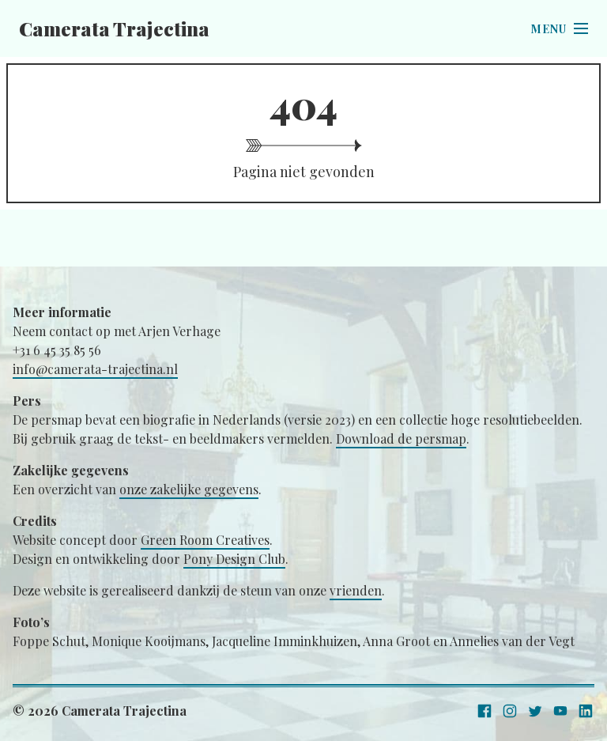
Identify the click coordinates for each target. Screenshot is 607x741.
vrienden (356, 590)
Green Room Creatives (205, 539)
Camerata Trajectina (114, 28)
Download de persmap (401, 438)
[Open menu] (559, 28)
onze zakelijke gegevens (188, 489)
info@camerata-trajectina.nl (95, 369)
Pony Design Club (234, 558)
